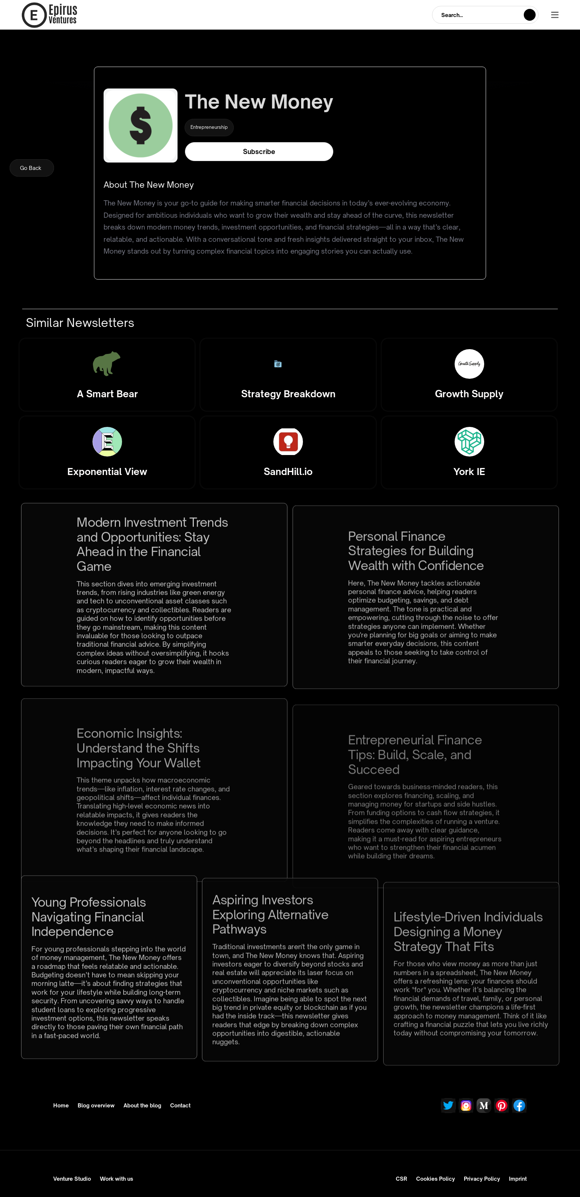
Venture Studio (72, 1179)
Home (61, 1105)
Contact (180, 1105)
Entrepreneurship (209, 127)
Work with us (116, 1179)
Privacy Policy (482, 1179)
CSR (401, 1179)
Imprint (518, 1179)
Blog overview (96, 1105)
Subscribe (259, 152)
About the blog (142, 1105)
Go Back (30, 168)
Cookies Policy (435, 1179)
